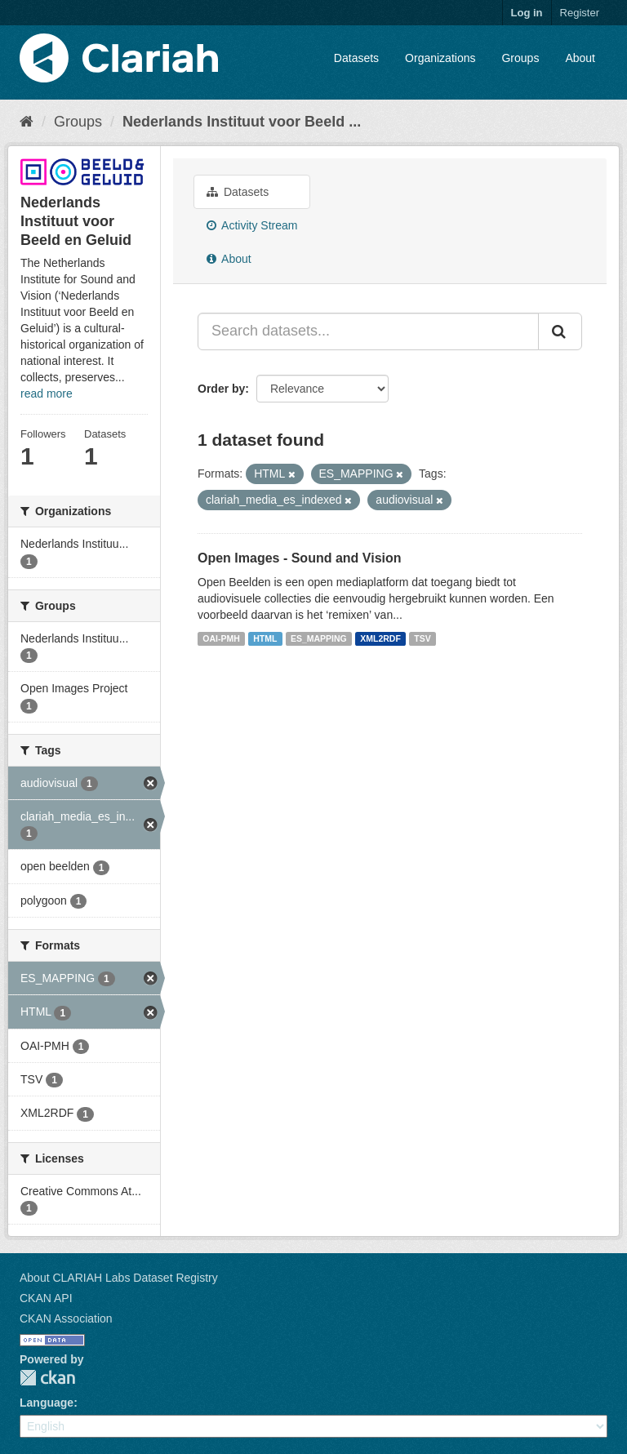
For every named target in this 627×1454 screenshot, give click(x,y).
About (580, 57)
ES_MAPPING (319, 638)
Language (46, 1402)
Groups (520, 57)
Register (579, 13)
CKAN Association (66, 1318)
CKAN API (46, 1298)
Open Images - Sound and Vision (300, 558)
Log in (527, 13)
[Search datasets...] (368, 331)
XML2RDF (380, 638)
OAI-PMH (221, 638)
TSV (422, 638)
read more (46, 393)
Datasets (356, 57)
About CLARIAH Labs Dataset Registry (119, 1277)
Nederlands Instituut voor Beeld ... (241, 121)
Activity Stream (252, 225)
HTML (265, 638)
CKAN (47, 1377)
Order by (221, 388)
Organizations (440, 57)
